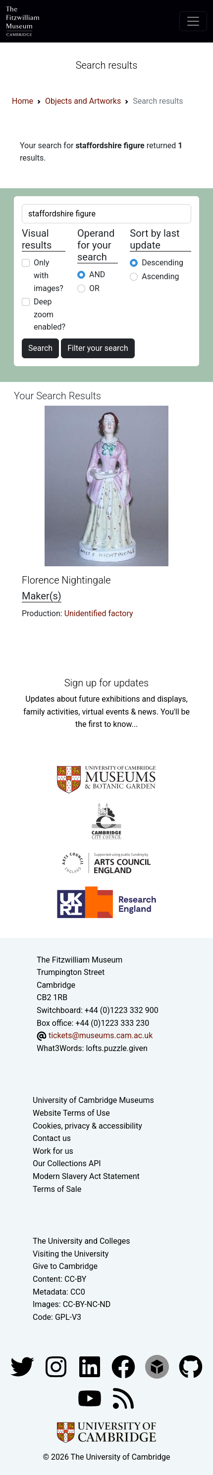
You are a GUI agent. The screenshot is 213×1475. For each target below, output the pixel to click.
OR (94, 288)
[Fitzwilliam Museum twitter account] (23, 1366)
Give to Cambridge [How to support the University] (65, 1266)
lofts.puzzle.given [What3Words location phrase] (116, 1048)
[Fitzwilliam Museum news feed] (123, 1398)
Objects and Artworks (83, 101)
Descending (162, 262)
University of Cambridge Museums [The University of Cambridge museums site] (93, 1100)
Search (40, 348)
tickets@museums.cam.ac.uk (101, 1035)
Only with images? (48, 275)
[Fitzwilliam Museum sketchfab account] (158, 1366)
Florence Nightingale (66, 580)
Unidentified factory (98, 613)
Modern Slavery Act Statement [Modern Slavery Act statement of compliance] (86, 1176)
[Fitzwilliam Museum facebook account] (90, 1366)
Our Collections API (67, 1163)
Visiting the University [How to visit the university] (70, 1254)
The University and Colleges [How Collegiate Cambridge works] (81, 1241)
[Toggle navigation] (193, 21)
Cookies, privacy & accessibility (87, 1126)
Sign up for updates (106, 683)
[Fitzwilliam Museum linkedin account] (124, 1366)
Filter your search (97, 348)
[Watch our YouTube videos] (90, 1398)
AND (97, 274)
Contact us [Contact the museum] (52, 1138)
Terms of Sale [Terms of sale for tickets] (57, 1189)
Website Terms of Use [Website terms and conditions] (71, 1113)
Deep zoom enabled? (49, 314)
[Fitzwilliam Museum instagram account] (57, 1366)
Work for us (53, 1151)
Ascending (160, 276)
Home (22, 101)
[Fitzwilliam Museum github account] (191, 1366)
